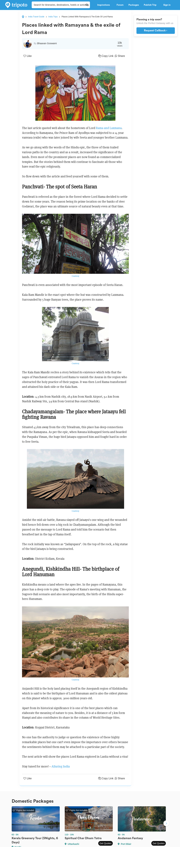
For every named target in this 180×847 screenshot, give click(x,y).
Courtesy (75, 276)
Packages (133, 5)
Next (166, 823)
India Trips (53, 17)
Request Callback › (155, 30)
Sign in (166, 5)
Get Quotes (106, 843)
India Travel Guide (36, 17)
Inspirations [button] (104, 5)
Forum (120, 5)
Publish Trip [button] (151, 5)
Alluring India (61, 766)
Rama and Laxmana (109, 128)
